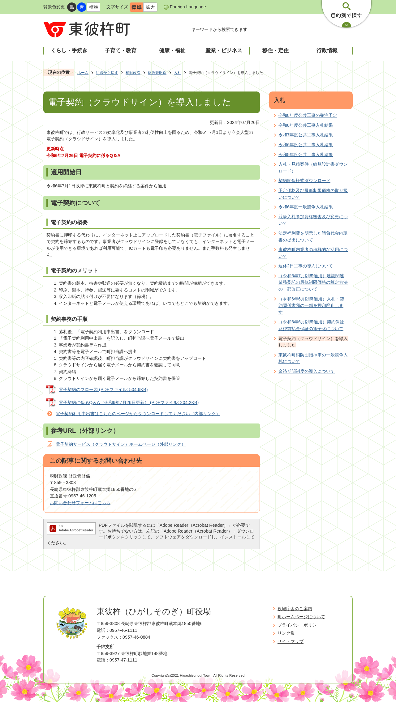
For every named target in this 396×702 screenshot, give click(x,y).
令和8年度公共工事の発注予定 (307, 115)
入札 (177, 72)
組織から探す (107, 72)
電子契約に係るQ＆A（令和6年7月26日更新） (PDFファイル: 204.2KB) (129, 402)
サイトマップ (290, 641)
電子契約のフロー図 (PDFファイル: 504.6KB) (103, 389)
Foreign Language (188, 6)
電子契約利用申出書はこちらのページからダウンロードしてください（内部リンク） (138, 413)
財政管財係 (157, 72)
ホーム (82, 72)
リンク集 (286, 633)
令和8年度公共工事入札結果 (305, 125)
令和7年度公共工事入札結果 (305, 134)
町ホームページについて (301, 616)
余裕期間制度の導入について (306, 371)
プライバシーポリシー (299, 625)
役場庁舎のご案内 (295, 608)
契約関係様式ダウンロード (304, 180)
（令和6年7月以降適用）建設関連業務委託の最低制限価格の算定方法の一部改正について (313, 282)
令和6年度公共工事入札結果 (305, 144)
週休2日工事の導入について (305, 265)
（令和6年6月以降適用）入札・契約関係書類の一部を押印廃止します (311, 305)
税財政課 (133, 72)
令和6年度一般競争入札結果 (305, 206)
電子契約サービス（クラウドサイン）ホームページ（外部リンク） (121, 444)
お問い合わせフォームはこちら (80, 502)
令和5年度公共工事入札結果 (305, 154)
